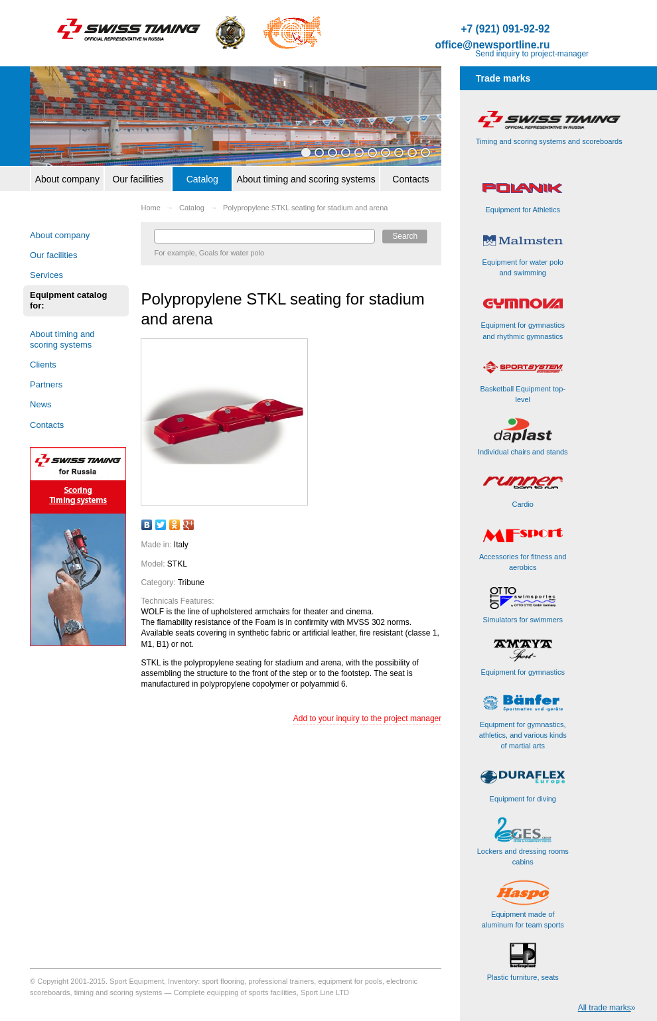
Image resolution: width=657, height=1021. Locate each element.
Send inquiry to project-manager (532, 53)
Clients (43, 365)
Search (404, 236)
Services (46, 275)
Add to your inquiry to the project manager (367, 718)
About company (67, 179)
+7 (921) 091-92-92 (505, 29)
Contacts (410, 179)
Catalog (202, 179)
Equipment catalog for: (68, 300)
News (41, 404)
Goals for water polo (231, 253)
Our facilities (137, 179)
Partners (46, 384)
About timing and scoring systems (305, 179)
